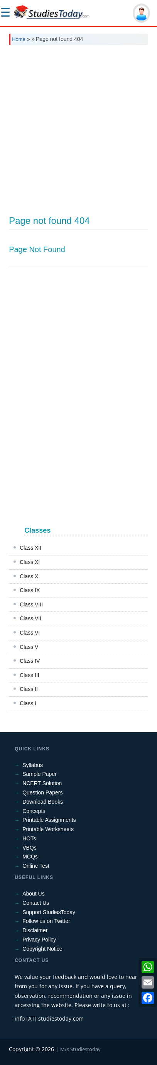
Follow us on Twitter (46, 921)
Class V (29, 647)
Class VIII (31, 604)
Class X (29, 576)
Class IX (30, 590)
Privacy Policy (39, 939)
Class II (29, 689)
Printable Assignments (49, 820)
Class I (28, 703)
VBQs (29, 848)
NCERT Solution (42, 783)
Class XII (30, 548)
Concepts (33, 811)
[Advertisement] (78, 133)
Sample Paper (39, 774)
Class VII (30, 618)
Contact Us (35, 903)
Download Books (42, 802)
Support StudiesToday (48, 912)
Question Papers (42, 792)
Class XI (30, 562)
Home (18, 39)
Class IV (30, 661)
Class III (29, 675)
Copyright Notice (42, 949)
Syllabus (32, 765)
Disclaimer (34, 930)
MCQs (30, 856)
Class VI (30, 633)
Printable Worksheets (48, 829)
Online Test (35, 866)
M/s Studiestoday (80, 1049)
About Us (33, 894)
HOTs (29, 838)
